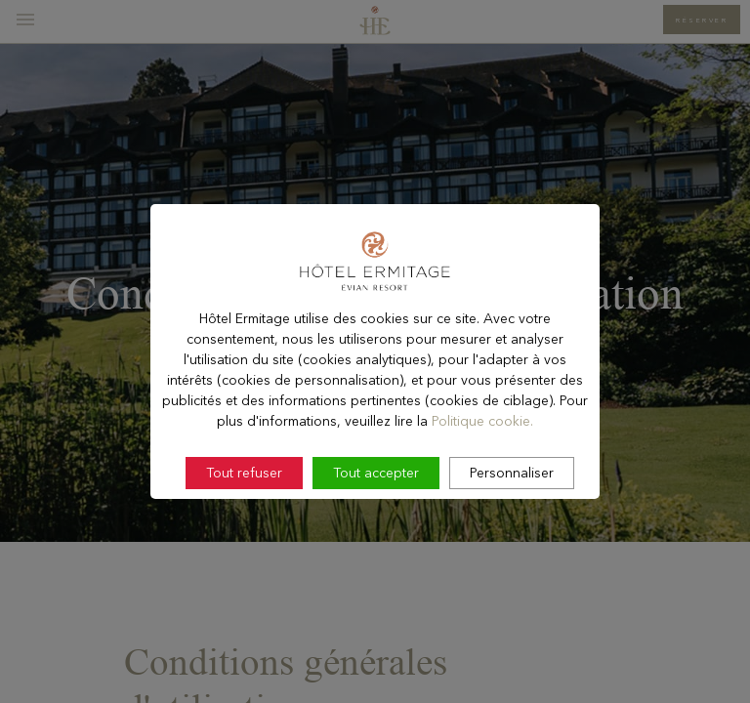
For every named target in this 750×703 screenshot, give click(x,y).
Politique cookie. (482, 458)
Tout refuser (244, 509)
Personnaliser (512, 509)
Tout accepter (376, 509)
